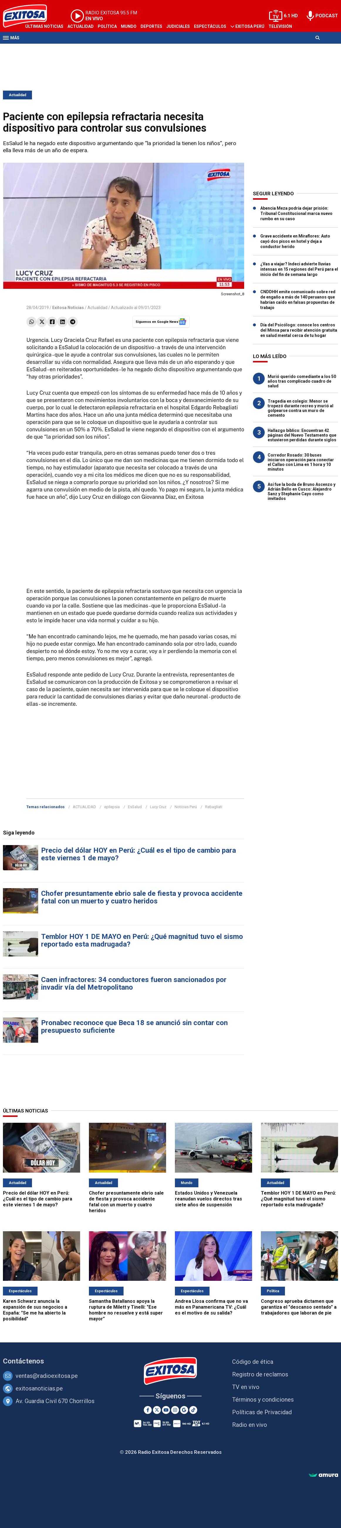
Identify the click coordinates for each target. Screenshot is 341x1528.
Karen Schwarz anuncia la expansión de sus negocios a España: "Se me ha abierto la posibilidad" (35, 1310)
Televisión (280, 26)
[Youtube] (166, 1410)
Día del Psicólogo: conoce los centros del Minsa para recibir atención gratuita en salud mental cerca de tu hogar (298, 330)
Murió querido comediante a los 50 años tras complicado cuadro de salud (302, 381)
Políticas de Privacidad (262, 1412)
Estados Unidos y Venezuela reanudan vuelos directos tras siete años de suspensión (208, 1199)
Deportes (151, 26)
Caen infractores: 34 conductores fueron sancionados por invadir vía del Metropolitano (134, 983)
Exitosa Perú (249, 26)
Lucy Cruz (158, 807)
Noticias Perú (186, 807)
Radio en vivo (249, 1424)
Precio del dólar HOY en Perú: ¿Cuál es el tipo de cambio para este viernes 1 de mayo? (138, 854)
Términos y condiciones (263, 1399)
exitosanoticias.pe (39, 1388)
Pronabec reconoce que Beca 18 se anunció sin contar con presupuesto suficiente (134, 1027)
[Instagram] (175, 1410)
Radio (31, 49)
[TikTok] (193, 1410)
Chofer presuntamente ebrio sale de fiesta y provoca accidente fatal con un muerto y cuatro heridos (141, 897)
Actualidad (80, 26)
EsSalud (135, 807)
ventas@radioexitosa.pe (47, 1375)
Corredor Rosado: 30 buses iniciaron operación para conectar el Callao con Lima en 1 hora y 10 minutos (301, 462)
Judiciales (178, 26)
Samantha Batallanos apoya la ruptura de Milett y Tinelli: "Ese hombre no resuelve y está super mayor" (126, 1310)
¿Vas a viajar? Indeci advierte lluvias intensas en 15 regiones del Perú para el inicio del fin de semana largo (299, 269)
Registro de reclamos (260, 1374)
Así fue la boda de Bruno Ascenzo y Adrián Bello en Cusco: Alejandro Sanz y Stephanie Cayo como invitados (301, 491)
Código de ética (252, 1361)
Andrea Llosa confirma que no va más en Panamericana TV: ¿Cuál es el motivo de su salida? (211, 1307)
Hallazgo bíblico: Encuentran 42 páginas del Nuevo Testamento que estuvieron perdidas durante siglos (302, 435)
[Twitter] (157, 1410)
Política (107, 26)
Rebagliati (213, 807)
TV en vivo (245, 1386)
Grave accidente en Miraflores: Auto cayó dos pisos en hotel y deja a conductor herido (295, 241)
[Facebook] (148, 1410)
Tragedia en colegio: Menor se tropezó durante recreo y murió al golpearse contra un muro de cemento (300, 408)
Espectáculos (210, 26)
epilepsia (112, 807)
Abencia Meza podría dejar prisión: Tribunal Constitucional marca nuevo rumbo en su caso (296, 213)
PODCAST (326, 15)
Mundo (128, 26)
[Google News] (184, 1410)
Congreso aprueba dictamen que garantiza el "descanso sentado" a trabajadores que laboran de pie (299, 1307)
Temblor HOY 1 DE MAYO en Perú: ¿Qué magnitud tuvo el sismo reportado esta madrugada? (142, 940)
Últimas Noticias (44, 26)
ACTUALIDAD (84, 807)
